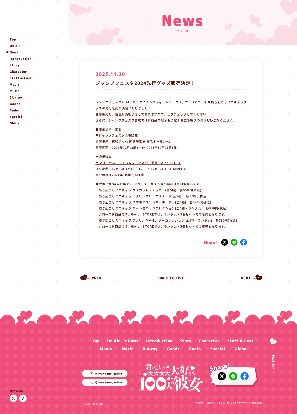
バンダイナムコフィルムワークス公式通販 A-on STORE (138, 162)
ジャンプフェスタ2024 (112, 102)
